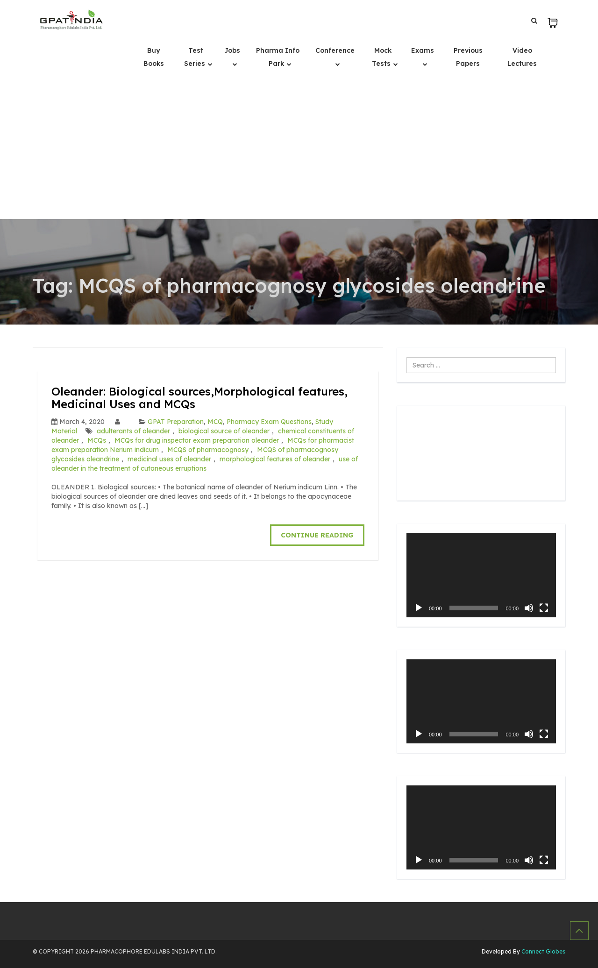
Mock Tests (382, 57)
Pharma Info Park (277, 57)
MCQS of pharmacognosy (208, 449)
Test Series (195, 57)
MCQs (96, 440)
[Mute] (529, 608)
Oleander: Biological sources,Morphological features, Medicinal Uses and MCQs (199, 397)
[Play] (418, 608)
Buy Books (153, 57)
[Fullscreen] (543, 608)
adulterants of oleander (133, 431)
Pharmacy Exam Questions (269, 421)
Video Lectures (522, 57)
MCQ (215, 421)
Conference (335, 50)
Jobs (232, 50)
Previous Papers (468, 57)
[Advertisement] (299, 149)
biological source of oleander (224, 431)
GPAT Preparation (176, 421)
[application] (481, 575)
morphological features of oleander (275, 459)
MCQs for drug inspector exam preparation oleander (196, 440)
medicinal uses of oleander (169, 459)
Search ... (406, 357)
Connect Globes (542, 951)
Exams (422, 50)
